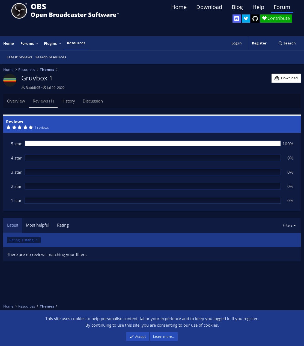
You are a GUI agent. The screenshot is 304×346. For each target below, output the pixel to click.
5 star (16, 143)
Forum (282, 7)
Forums (27, 43)
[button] (37, 43)
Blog (237, 7)
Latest (12, 225)
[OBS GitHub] (255, 18)
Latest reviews (19, 57)
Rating (63, 225)
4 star (16, 158)
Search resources (50, 57)
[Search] (287, 43)
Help (258, 7)
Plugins (50, 43)
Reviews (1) (43, 101)
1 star (16, 200)
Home (179, 7)
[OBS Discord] (237, 18)
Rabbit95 (33, 87)
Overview (16, 101)
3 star (16, 172)
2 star (16, 186)
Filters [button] (288, 225)
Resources (76, 42)
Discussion (93, 101)
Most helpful (37, 225)
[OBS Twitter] (246, 18)
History (68, 101)
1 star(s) (21, 240)
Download (209, 7)
